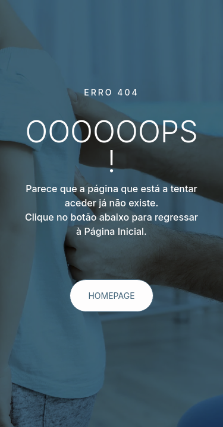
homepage (111, 296)
